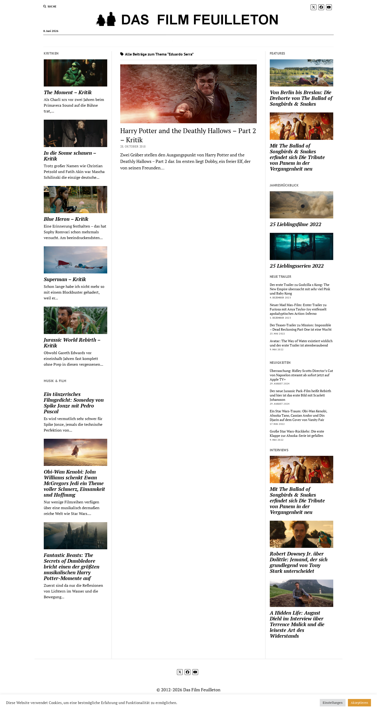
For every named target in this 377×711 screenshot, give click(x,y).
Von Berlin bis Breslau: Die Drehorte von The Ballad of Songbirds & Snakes (301, 98)
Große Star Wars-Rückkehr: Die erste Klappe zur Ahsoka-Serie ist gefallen (297, 433)
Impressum (238, 40)
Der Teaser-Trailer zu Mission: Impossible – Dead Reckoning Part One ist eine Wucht (301, 327)
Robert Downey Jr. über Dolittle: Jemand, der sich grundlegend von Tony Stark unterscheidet (298, 562)
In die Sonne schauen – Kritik (70, 155)
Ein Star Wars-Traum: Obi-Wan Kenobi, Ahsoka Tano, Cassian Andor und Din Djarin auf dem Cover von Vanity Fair (298, 415)
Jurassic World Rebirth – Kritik (72, 342)
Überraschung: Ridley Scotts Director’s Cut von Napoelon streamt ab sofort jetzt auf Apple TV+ (301, 375)
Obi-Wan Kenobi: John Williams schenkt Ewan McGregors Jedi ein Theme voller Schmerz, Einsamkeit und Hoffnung (74, 483)
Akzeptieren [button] (359, 702)
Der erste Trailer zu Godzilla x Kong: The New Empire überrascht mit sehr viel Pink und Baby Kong (300, 289)
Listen (187, 40)
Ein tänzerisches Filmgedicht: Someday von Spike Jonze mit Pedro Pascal (74, 402)
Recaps (203, 40)
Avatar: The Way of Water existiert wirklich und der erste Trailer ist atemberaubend (301, 343)
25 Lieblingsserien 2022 (297, 266)
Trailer (143, 40)
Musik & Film (165, 40)
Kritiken (111, 40)
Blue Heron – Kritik (66, 219)
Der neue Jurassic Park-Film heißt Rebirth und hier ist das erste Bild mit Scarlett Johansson (300, 395)
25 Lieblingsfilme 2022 (295, 224)
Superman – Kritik (65, 279)
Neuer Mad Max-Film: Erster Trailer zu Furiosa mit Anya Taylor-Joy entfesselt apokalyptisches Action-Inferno (298, 309)
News (128, 40)
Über (219, 40)
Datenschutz (263, 40)
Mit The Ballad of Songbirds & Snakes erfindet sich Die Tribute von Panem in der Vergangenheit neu (297, 157)
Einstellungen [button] (333, 702)
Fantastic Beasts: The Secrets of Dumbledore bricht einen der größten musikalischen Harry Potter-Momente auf (71, 566)
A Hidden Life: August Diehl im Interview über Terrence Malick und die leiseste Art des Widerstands (297, 624)
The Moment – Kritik (68, 92)
